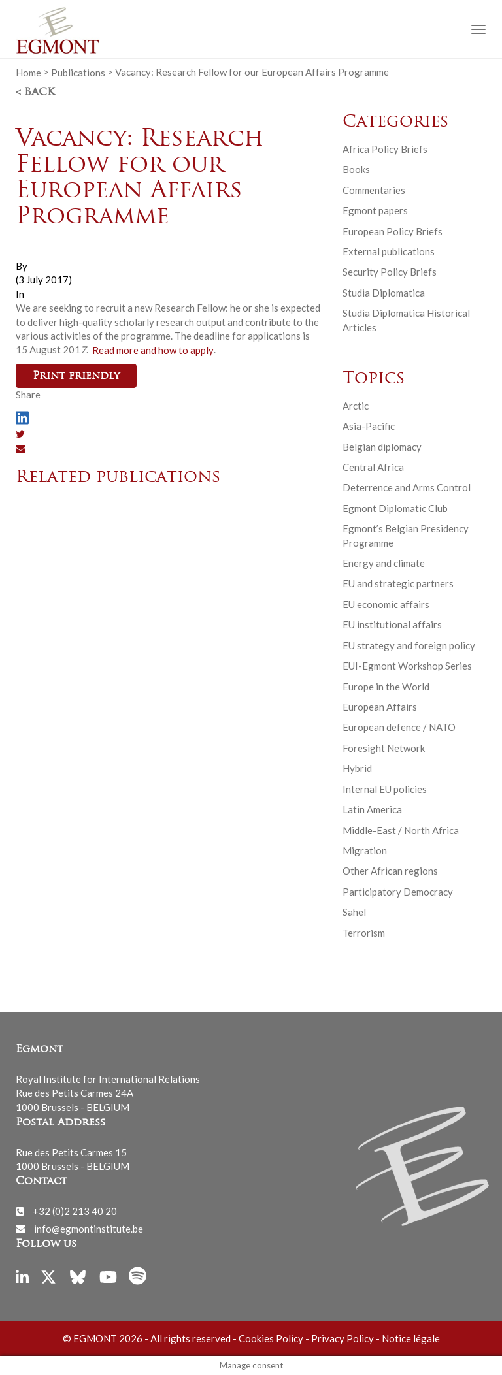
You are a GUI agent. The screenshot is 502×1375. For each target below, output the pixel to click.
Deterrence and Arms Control (407, 487)
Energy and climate (384, 563)
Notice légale (411, 1338)
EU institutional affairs (392, 624)
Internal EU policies (385, 789)
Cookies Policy (271, 1338)
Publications (78, 72)
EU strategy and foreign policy (409, 645)
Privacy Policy (342, 1338)
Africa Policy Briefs (385, 149)
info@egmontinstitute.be (88, 1228)
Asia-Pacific (369, 426)
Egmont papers (375, 210)
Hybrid (357, 768)
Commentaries (374, 190)
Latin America (372, 809)
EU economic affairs (386, 604)
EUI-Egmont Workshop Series (407, 665)
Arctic (356, 406)
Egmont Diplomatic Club (395, 508)
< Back (35, 93)
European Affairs (380, 707)
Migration (365, 850)
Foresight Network (384, 748)
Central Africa (373, 467)
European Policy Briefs (393, 231)
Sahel (354, 912)
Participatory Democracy (398, 892)
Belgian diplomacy (382, 447)
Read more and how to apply (153, 349)
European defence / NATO (399, 727)
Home (28, 72)
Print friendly (76, 376)
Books (356, 169)
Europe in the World (386, 686)
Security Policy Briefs (390, 272)
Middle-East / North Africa (401, 830)
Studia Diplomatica (384, 293)
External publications (389, 251)
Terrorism (364, 933)
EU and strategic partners (398, 583)
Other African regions (390, 871)
